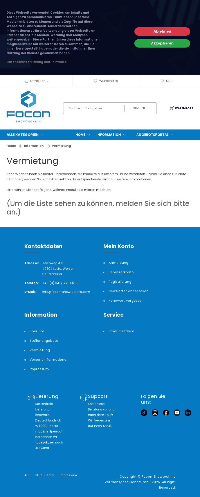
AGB (27, 475)
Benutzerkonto (121, 272)
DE (168, 81)
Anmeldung (118, 263)
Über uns (37, 331)
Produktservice (121, 331)
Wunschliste (106, 81)
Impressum (39, 369)
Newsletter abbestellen (129, 291)
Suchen (139, 108)
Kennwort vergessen (126, 300)
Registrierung (120, 281)
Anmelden (40, 81)
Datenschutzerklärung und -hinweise (37, 62)
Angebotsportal (155, 134)
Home (84, 134)
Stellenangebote (44, 340)
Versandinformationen (49, 359)
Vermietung (61, 146)
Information (112, 134)
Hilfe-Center (45, 475)
